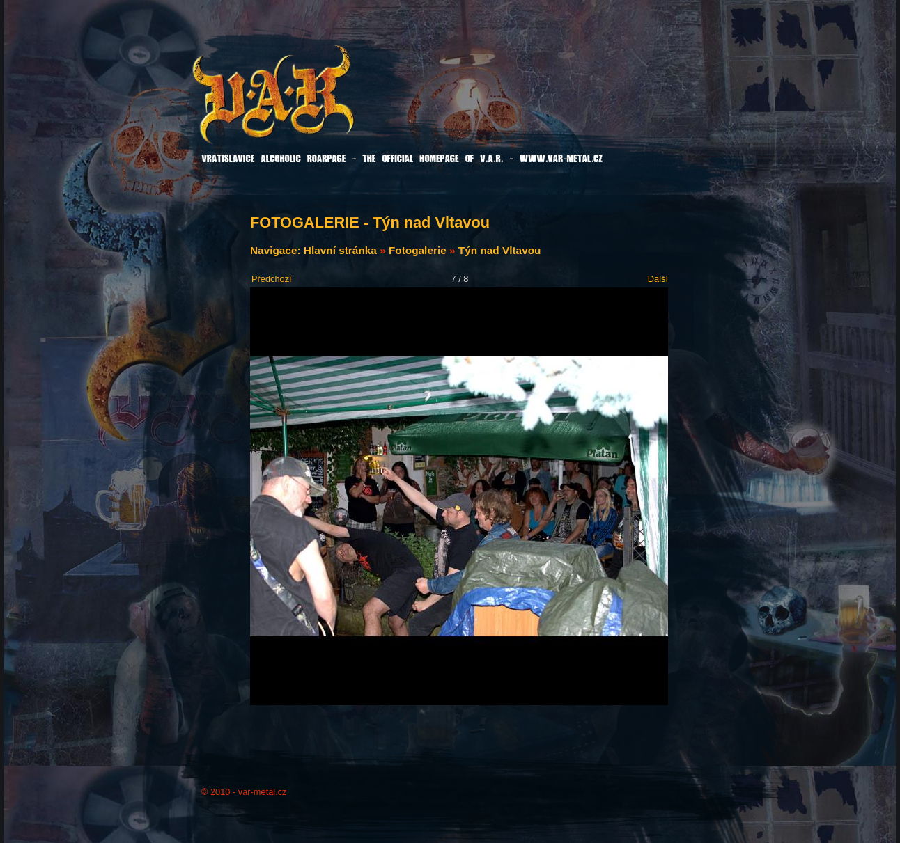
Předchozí (271, 279)
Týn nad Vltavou (499, 250)
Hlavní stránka (340, 250)
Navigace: (277, 250)
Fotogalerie (418, 250)
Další (658, 279)
